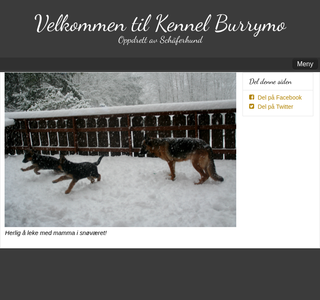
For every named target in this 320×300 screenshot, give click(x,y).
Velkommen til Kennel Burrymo (160, 23)
